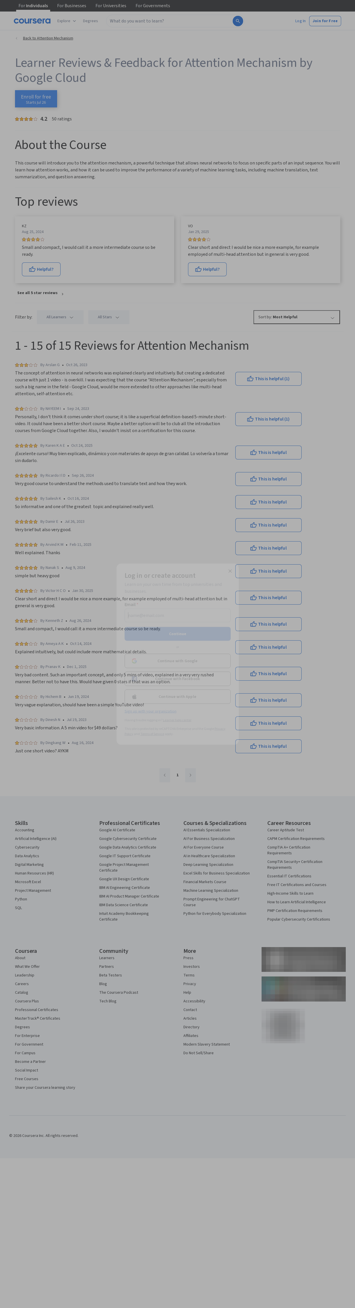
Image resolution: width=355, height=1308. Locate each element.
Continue (177, 634)
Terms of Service (152, 733)
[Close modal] (230, 571)
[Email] (178, 615)
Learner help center (177, 720)
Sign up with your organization (150, 711)
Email (132, 604)
